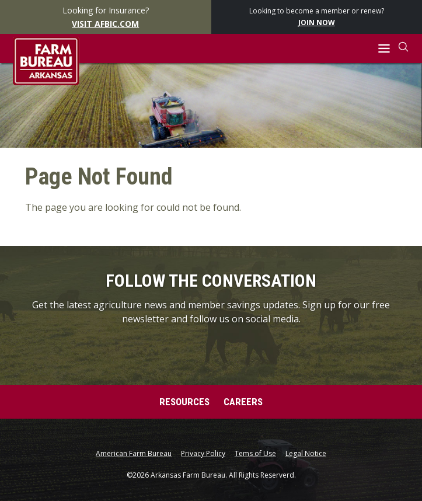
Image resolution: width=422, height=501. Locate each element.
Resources (184, 402)
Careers (243, 402)
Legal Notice (305, 453)
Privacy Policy (203, 453)
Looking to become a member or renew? (316, 17)
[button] (383, 48)
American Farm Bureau (134, 453)
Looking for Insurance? (105, 17)
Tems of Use (255, 453)
